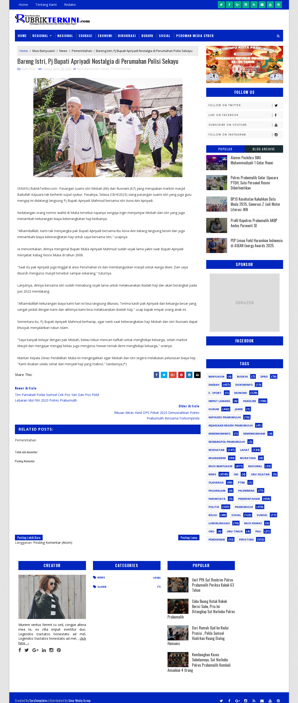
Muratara (248, 458)
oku (211, 531)
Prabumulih (244, 506)
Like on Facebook (246, 115)
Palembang (246, 490)
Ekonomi (105, 35)
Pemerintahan (82, 51)
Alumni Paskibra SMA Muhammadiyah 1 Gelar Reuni (252, 160)
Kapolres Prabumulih (225, 417)
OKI (236, 474)
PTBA (241, 482)
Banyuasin (216, 376)
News (64, 51)
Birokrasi (127, 35)
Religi (213, 515)
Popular (225, 148)
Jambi (239, 409)
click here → (37, 637)
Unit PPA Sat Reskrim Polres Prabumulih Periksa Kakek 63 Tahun (193, 584)
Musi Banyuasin (44, 51)
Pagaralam (217, 490)
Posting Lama (185, 519)
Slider (94, 586)
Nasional (65, 35)
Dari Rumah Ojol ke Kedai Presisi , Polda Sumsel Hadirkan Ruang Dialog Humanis (181, 634)
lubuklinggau (219, 523)
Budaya (148, 35)
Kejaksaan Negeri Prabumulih (231, 425)
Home (23, 4)
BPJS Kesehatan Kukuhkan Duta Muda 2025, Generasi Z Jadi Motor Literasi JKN (255, 204)
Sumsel (262, 515)
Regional (40, 35)
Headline (249, 400)
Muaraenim (217, 458)
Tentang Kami (46, 4)
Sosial (165, 35)
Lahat (244, 449)
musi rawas (253, 523)
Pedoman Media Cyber (195, 35)
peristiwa (246, 539)
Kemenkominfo (219, 433)
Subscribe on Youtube (246, 124)
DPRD (264, 376)
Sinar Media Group (80, 694)
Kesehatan (216, 449)
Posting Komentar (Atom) (53, 524)
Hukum (214, 409)
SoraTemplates (39, 694)
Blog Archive (264, 148)
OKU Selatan (260, 474)
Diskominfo (244, 384)
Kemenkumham (254, 433)
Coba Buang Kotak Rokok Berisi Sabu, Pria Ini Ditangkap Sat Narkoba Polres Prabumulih (181, 608)
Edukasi (85, 35)
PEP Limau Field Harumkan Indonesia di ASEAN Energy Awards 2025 (257, 242)
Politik (214, 506)
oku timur (235, 531)
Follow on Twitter (246, 105)
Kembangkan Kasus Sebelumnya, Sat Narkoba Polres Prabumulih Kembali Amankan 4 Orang (179, 661)
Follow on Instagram (246, 134)
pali (258, 531)
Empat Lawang (219, 400)
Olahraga (216, 482)
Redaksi (70, 4)
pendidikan (217, 539)
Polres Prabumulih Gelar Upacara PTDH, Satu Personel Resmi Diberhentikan (254, 183)
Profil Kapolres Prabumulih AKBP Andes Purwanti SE (254, 222)
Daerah (214, 384)
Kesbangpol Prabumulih (227, 441)
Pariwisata (217, 498)
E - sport (215, 392)
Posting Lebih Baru (29, 519)
